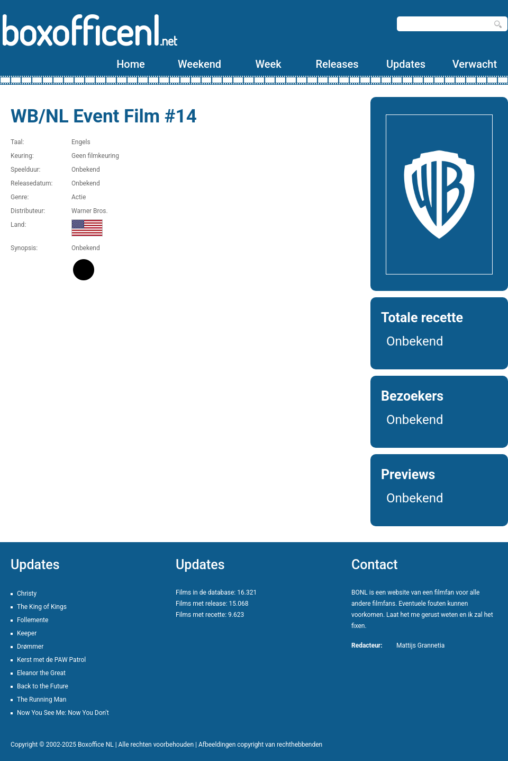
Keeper (27, 633)
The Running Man (41, 699)
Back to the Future (42, 686)
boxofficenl (88, 30)
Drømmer (30, 646)
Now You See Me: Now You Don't (63, 712)
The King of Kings (42, 606)
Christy (27, 593)
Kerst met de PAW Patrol (51, 659)
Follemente (32, 620)
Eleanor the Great (41, 673)
